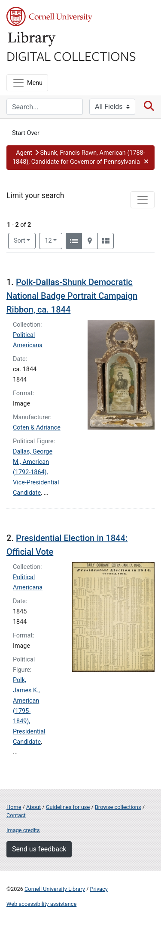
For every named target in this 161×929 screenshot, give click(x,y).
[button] (80, 157)
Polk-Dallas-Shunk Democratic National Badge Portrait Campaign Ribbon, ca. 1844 (71, 296)
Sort (19, 240)
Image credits (23, 830)
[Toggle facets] (143, 199)
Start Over (25, 133)
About (33, 807)
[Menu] (27, 82)
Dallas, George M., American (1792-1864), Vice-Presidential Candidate (36, 472)
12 (53, 240)
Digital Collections (71, 56)
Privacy (98, 889)
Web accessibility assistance (41, 904)
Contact (16, 815)
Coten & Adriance (37, 427)
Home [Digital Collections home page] (13, 807)
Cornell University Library (54, 889)
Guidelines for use (68, 807)
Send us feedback (39, 849)
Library (32, 39)
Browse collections (118, 807)
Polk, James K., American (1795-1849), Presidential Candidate (29, 711)
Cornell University (49, 16)
